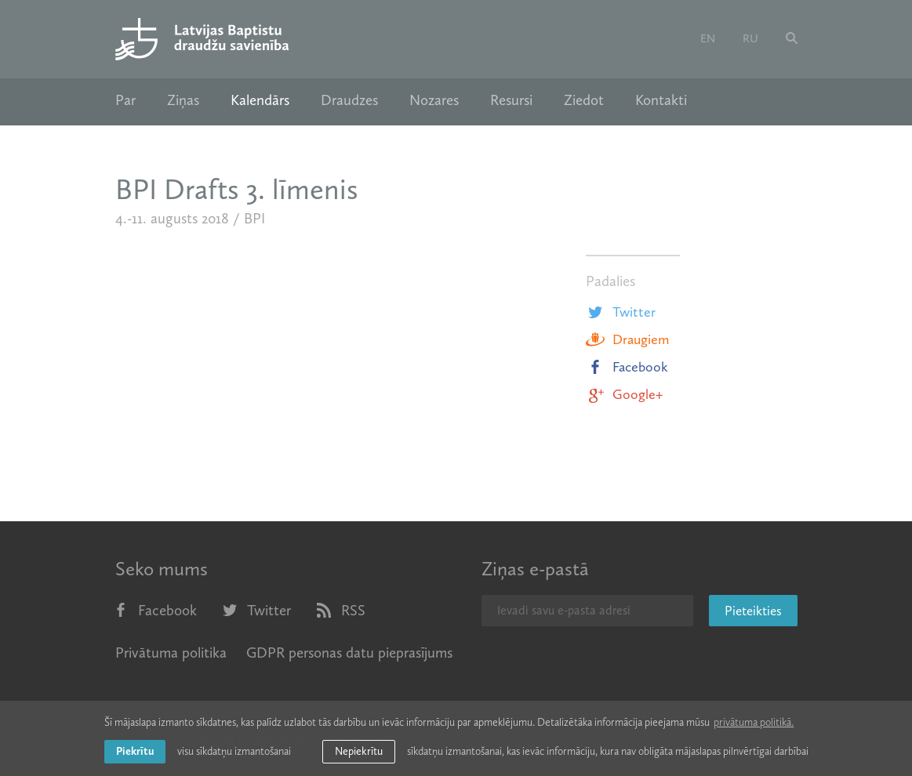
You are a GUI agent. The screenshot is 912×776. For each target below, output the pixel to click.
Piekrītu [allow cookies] (135, 751)
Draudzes (349, 100)
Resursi (511, 100)
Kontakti (661, 100)
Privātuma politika (171, 653)
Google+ (624, 394)
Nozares (434, 100)
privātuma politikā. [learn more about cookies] (754, 722)
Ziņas (183, 100)
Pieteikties (753, 610)
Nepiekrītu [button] (359, 751)
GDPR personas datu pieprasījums (349, 653)
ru (750, 38)
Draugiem (627, 339)
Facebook (627, 366)
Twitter (621, 312)
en (707, 38)
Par (125, 100)
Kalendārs (260, 100)
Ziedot (584, 100)
